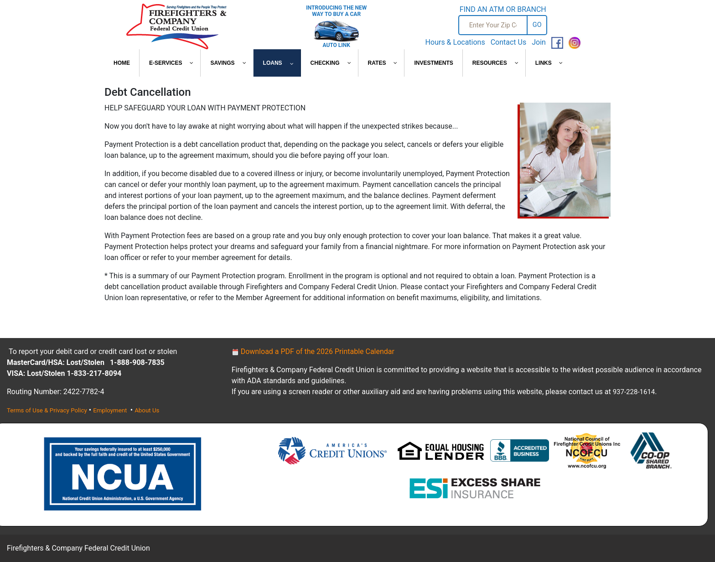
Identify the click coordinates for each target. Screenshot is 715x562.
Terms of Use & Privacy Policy (47, 410)
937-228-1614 (634, 392)
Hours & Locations (455, 42)
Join (539, 42)
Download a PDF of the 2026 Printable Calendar (313, 351)
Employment (111, 410)
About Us (147, 410)
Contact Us (509, 42)
